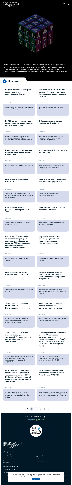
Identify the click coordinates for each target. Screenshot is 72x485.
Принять (36, 479)
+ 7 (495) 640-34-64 (9, 469)
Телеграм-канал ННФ (68, 4)
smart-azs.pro (40, 455)
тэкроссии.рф (40, 453)
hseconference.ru (41, 461)
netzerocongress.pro (9, 453)
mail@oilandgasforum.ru (10, 466)
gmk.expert (6, 462)
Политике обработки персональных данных (45, 476)
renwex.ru (6, 458)
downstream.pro (8, 456)
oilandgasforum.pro (9, 452)
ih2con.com (39, 457)
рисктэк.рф (6, 460)
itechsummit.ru (40, 459)
